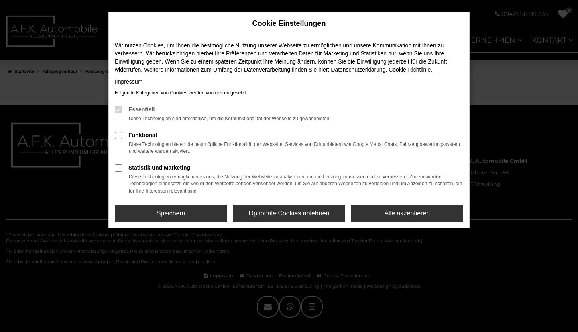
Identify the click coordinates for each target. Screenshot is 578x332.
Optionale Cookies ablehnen (288, 213)
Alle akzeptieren (407, 213)
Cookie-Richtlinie (410, 69)
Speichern (171, 213)
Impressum (128, 81)
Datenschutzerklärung (358, 69)
